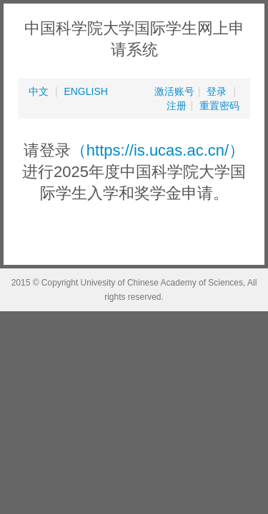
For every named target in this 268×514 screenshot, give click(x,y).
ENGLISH (85, 91)
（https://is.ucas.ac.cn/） (157, 150)
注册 (177, 105)
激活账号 (174, 91)
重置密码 (219, 105)
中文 (39, 91)
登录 (217, 91)
